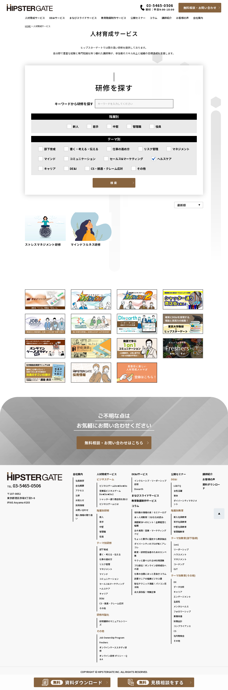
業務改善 (178, 616)
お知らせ (80, 500)
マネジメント (181, 149)
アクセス (80, 490)
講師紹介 (167, 18)
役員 (158, 126)
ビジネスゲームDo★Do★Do (113, 485)
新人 (76, 126)
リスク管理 (151, 149)
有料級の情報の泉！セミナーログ (150, 512)
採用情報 (80, 505)
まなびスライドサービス (83, 18)
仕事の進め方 (121, 149)
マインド (50, 159)
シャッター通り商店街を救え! (113, 499)
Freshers (103, 642)
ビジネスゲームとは (109, 503)
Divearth (138, 488)
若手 (96, 126)
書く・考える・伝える (84, 149)
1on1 (176, 544)
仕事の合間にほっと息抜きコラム (150, 573)
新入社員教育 (180, 516)
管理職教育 (179, 531)
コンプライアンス (182, 625)
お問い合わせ (82, 509)
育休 (176, 495)
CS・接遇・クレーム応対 (107, 168)
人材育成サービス (35, 18)
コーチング (179, 564)
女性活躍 (178, 490)
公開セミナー (138, 18)
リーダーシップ (181, 549)
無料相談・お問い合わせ (199, 8)
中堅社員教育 (180, 526)
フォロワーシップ (182, 611)
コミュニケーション (82, 159)
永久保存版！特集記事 (145, 591)
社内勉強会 (179, 635)
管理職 (137, 126)
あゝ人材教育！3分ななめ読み (148, 517)
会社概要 (80, 485)
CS (175, 630)
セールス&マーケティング (126, 159)
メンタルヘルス (181, 606)
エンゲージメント (182, 596)
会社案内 (198, 18)
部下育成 (50, 149)
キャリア (50, 168)
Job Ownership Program (111, 637)
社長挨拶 (80, 480)
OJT (176, 568)
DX (175, 581)
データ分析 (179, 586)
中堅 (115, 126)
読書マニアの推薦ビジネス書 (148, 578)
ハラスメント (180, 554)
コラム (153, 18)
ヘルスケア (164, 159)
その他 (141, 168)
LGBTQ (177, 485)
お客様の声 (182, 18)
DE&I (73, 168)
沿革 (78, 495)
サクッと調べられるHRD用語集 (149, 560)
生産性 (177, 601)
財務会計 (178, 621)
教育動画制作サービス (113, 18)
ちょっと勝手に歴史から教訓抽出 (150, 538)
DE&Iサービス (57, 18)
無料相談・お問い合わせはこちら (114, 442)
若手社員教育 (180, 521)
